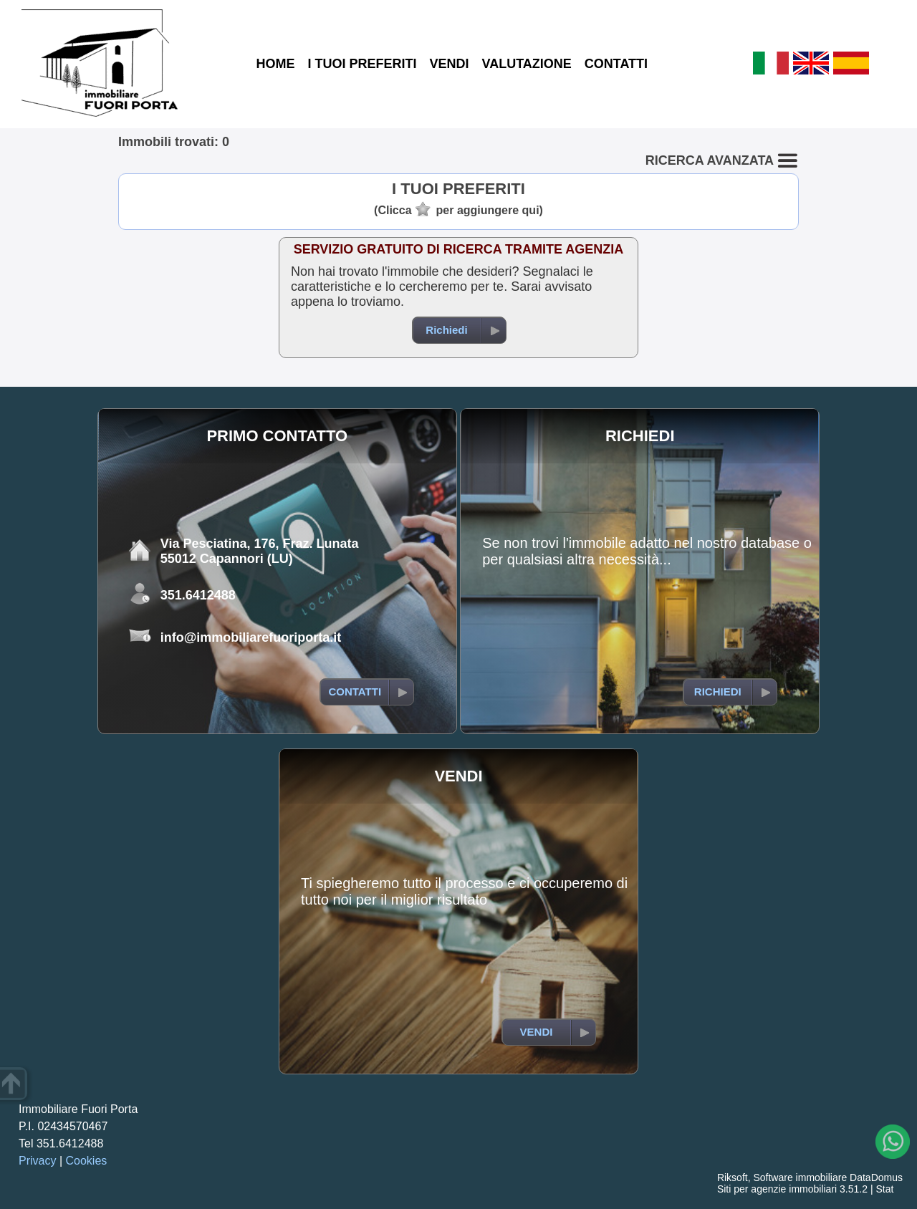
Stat (884, 1189)
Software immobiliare (800, 1177)
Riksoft (732, 1177)
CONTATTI (616, 64)
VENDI (449, 64)
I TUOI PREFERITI (361, 64)
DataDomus (876, 1177)
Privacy (37, 1161)
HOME (275, 64)
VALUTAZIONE (526, 64)
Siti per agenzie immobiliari (777, 1189)
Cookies (86, 1161)
